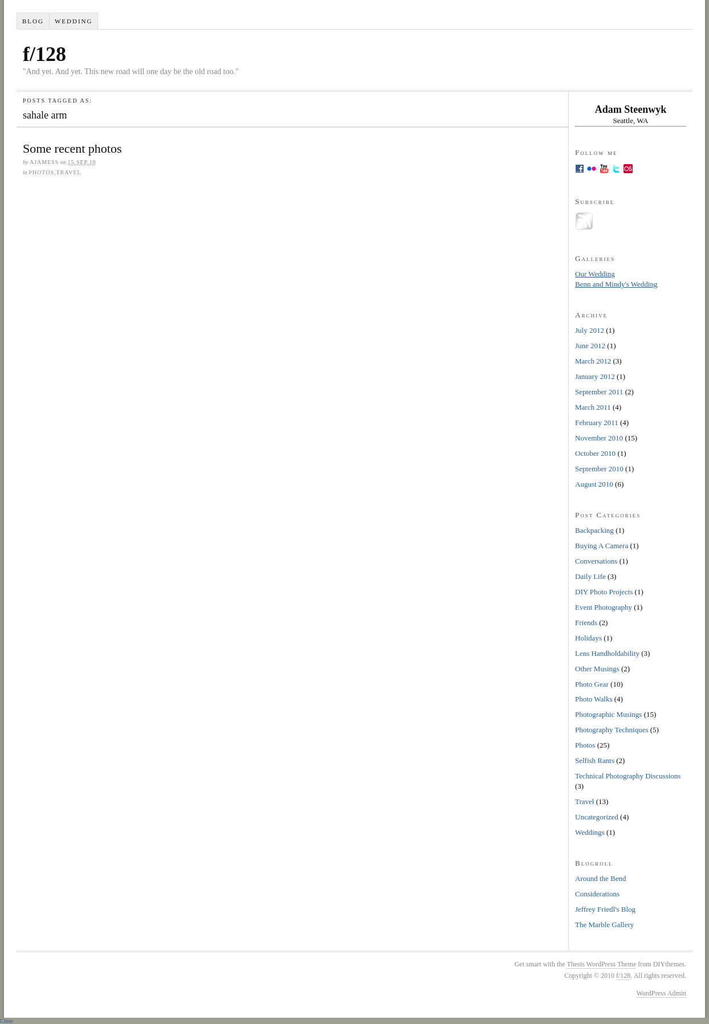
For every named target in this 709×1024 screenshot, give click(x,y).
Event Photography (603, 607)
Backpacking (594, 530)
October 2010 (595, 453)
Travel (69, 172)
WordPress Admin (661, 993)
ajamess (44, 162)
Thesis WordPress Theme (601, 964)
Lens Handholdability (607, 653)
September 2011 (599, 391)
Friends (586, 622)
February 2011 (596, 422)
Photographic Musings (608, 714)
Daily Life (590, 576)
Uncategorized (596, 817)
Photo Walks (594, 699)
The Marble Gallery (604, 924)
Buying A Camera (601, 545)
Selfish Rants (594, 760)
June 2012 (590, 345)
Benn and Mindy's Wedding (616, 284)
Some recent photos (72, 148)
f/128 (44, 54)
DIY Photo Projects (604, 592)
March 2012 (593, 361)
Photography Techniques (611, 729)
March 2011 (593, 407)
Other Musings (597, 668)
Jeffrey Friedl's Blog (605, 909)
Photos (41, 172)
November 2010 (599, 438)
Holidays (588, 638)
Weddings (590, 832)
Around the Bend (600, 878)
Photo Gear (592, 684)
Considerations (597, 894)
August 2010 (594, 484)
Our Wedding (595, 274)
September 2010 (599, 468)
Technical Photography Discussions (628, 776)
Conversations (596, 561)
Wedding (74, 21)
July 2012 (589, 330)
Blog (33, 21)
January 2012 (595, 376)
